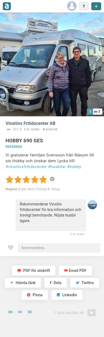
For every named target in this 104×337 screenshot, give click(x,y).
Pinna (34, 295)
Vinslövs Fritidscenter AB (30, 123)
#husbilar (57, 166)
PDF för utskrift (33, 270)
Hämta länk (22, 283)
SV (20, 312)
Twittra (85, 283)
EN (10, 312)
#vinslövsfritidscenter (26, 166)
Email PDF (75, 270)
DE (30, 312)
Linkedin (67, 295)
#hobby (74, 166)
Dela (55, 283)
